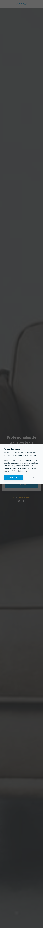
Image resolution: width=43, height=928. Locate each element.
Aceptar (13, 478)
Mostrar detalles (33, 478)
